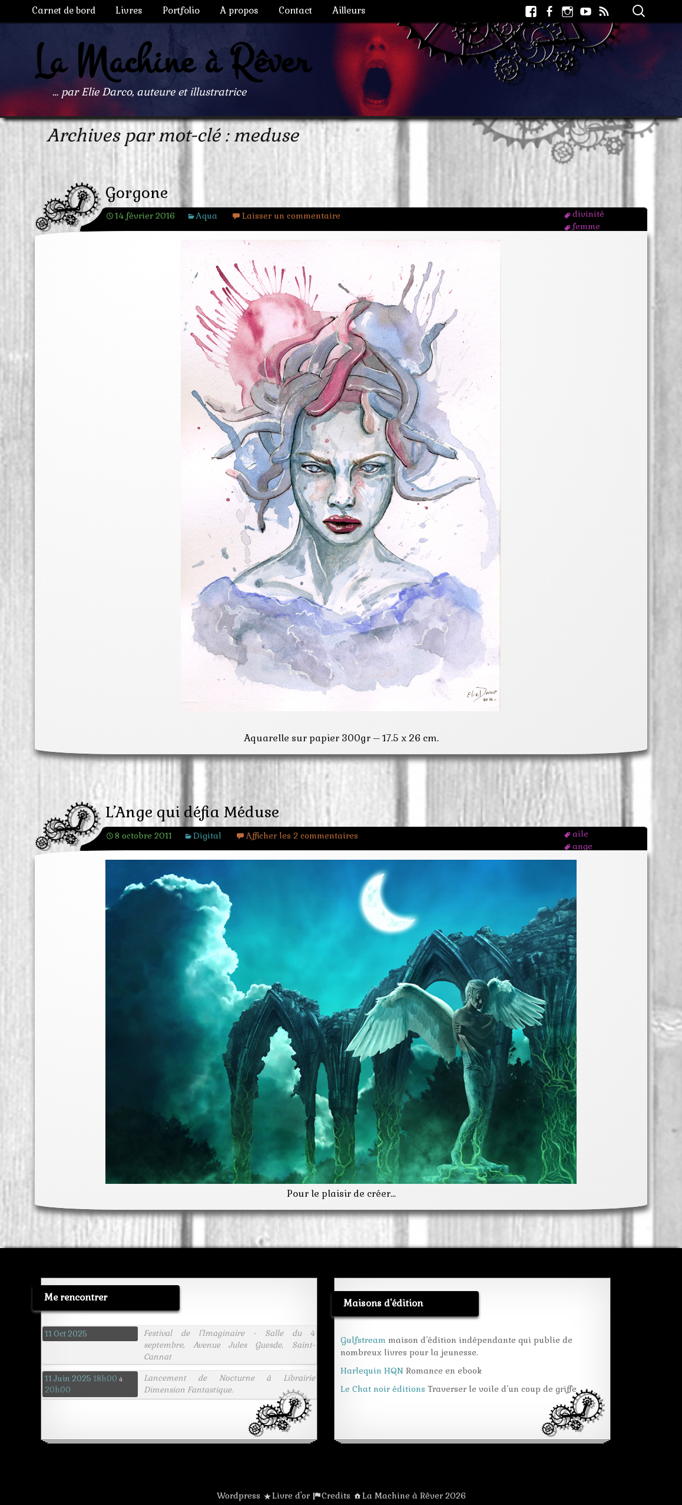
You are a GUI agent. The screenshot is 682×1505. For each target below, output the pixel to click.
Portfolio (181, 10)
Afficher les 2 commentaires (302, 835)
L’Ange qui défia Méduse (192, 812)
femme (586, 226)
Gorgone (136, 193)
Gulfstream (363, 1340)
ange (582, 846)
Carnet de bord (63, 10)
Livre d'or (291, 1495)
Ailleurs (349, 10)
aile (580, 834)
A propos (239, 10)
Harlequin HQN (371, 1370)
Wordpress (238, 1495)
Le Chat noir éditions (382, 1389)
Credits (336, 1495)
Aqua (206, 215)
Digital (207, 835)
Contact (295, 10)
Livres (129, 10)
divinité (588, 214)
